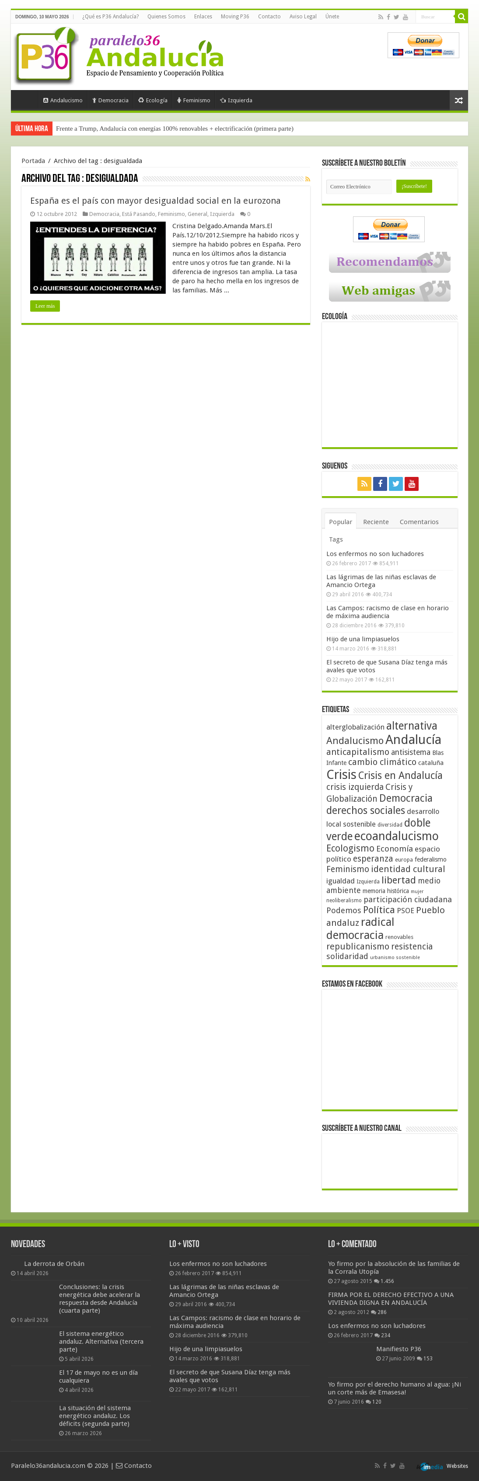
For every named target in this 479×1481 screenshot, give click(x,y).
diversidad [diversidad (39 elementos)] (390, 825)
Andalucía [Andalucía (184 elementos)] (413, 739)
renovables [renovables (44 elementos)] (399, 937)
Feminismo (193, 100)
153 (428, 1359)
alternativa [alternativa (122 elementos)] (411, 726)
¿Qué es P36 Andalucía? (110, 17)
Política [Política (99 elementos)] (379, 909)
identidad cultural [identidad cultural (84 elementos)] (408, 869)
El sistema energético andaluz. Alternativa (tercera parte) (101, 1341)
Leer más (45, 306)
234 (385, 1335)
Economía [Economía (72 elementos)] (394, 848)
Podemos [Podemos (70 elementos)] (343, 910)
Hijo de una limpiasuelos (362, 639)
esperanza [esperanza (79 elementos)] (373, 859)
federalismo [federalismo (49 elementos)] (431, 859)
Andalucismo (63, 100)
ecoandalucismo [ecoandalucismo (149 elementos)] (396, 836)
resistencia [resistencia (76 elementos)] (412, 947)
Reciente (376, 522)
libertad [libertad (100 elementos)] (398, 880)
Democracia (110, 100)
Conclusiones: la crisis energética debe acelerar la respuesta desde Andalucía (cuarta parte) (99, 1298)
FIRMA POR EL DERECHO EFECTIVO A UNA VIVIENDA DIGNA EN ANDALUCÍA (391, 1299)
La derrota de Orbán (54, 1264)
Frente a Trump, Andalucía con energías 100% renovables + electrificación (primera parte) (175, 128)
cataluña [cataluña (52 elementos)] (431, 763)
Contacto (269, 17)
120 (376, 1402)
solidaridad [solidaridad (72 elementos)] (347, 956)
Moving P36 (235, 17)
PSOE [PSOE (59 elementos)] (405, 911)
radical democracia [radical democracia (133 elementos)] (360, 928)
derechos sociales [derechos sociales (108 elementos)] (365, 810)
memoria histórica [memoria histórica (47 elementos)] (386, 890)
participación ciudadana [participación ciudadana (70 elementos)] (408, 899)
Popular (340, 522)
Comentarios (419, 522)
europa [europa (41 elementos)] (404, 860)
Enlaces (203, 17)
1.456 (387, 1281)
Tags (336, 539)
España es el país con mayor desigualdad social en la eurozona (155, 200)
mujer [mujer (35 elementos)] (417, 891)
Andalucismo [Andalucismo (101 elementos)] (355, 740)
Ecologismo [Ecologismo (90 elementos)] (350, 848)
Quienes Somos (166, 17)
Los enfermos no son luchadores (375, 554)
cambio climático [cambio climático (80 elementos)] (382, 762)
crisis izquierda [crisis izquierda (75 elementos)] (355, 787)
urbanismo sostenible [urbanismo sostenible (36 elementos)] (395, 957)
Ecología (153, 100)
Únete (332, 17)
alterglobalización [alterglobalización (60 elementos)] (355, 727)
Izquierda (236, 100)
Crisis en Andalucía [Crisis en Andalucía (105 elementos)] (400, 776)
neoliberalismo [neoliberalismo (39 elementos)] (344, 900)
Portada (26, 99)
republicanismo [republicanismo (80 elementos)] (357, 947)
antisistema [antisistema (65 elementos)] (410, 752)
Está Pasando (138, 214)
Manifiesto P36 (398, 1349)
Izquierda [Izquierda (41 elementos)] (368, 882)
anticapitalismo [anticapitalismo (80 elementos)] (357, 752)
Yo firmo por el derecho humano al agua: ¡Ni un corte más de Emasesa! (394, 1388)
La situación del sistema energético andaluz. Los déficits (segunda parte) (95, 1416)
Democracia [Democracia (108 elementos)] (406, 798)
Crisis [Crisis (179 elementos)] (341, 774)
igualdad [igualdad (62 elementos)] (340, 880)
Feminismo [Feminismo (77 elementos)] (347, 869)
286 (382, 1312)
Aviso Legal (303, 17)
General (197, 214)
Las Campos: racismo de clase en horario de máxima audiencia (387, 612)
